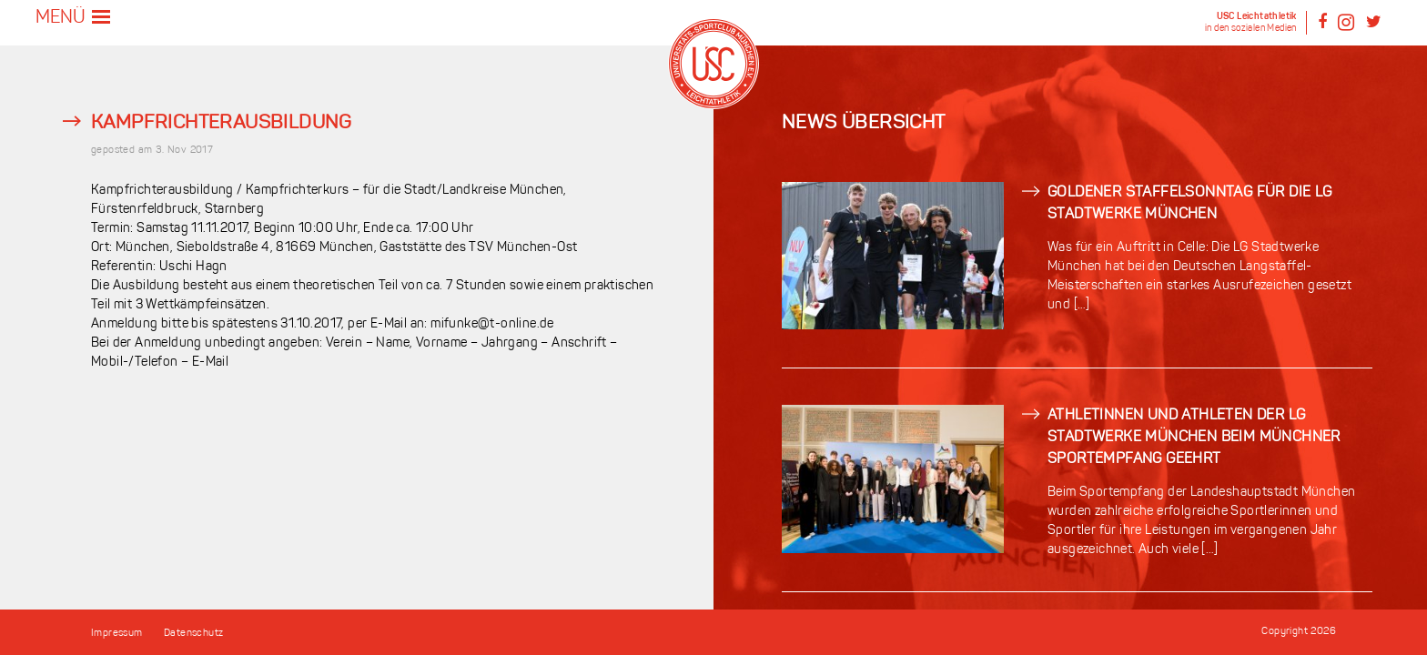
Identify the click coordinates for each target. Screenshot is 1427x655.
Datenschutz (193, 634)
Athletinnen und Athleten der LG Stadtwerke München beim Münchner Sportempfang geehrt (1194, 437)
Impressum (117, 634)
